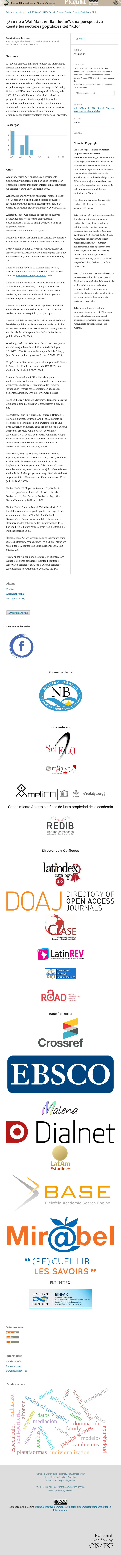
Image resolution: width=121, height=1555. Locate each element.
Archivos (19, 12)
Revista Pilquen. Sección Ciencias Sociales (33, 3)
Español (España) (15, 593)
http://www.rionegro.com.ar (31, 275)
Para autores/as (13, 1366)
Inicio (9, 12)
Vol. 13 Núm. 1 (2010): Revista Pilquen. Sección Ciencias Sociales (58, 12)
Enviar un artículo (18, 612)
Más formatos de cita (86, 93)
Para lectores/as (14, 1361)
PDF (80, 39)
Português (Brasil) (15, 598)
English (10, 589)
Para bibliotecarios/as (16, 1370)
